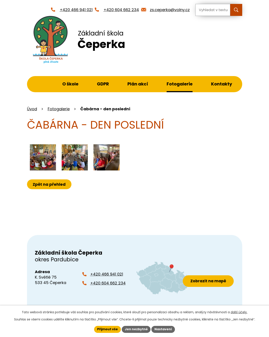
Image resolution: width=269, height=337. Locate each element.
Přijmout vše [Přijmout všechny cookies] (107, 329)
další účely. (239, 312)
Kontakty (221, 84)
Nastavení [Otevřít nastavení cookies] (163, 329)
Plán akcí (137, 84)
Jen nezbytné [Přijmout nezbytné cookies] (136, 329)
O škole (70, 84)
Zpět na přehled (49, 184)
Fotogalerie (180, 84)
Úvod (40, 84)
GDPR (103, 84)
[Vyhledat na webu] (212, 10)
